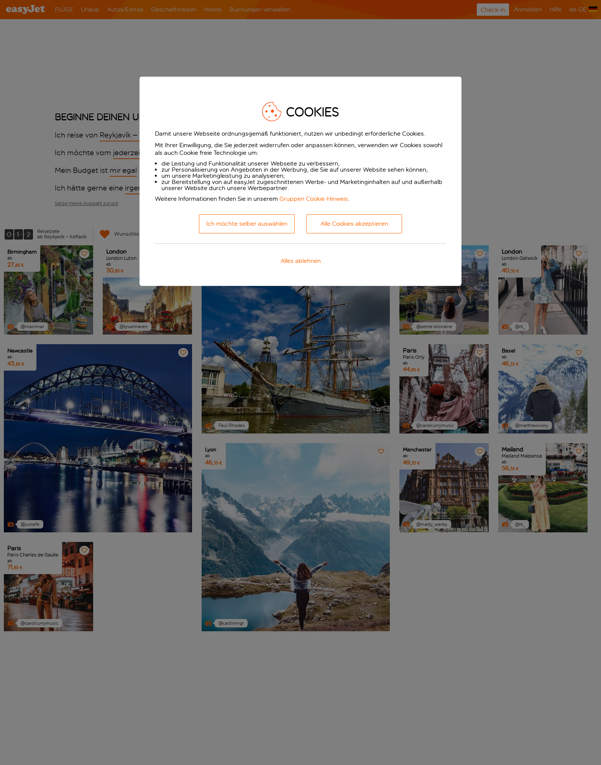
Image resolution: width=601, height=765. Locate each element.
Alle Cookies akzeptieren (354, 223)
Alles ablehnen (301, 260)
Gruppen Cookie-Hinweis (313, 198)
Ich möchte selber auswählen (246, 223)
